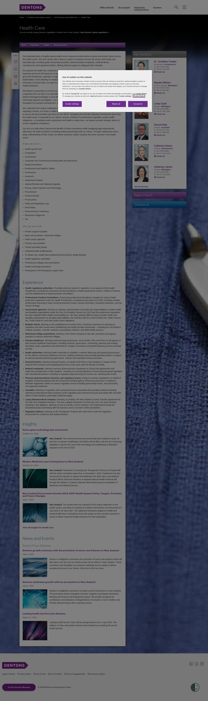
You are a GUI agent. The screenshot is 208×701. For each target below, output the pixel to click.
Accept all (138, 104)
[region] (105, 91)
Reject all (116, 104)
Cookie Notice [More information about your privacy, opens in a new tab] (138, 96)
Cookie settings (72, 104)
